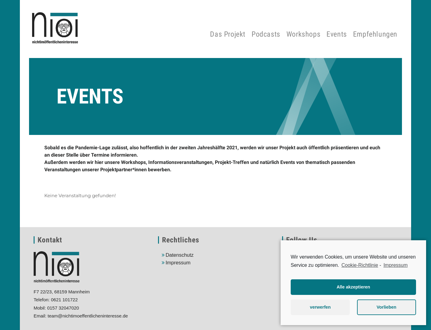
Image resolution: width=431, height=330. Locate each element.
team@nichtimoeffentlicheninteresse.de (88, 315)
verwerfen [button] (320, 307)
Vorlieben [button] (386, 307)
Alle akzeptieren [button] (353, 287)
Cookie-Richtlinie (359, 265)
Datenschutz (180, 255)
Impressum (178, 262)
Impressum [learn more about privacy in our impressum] (395, 265)
